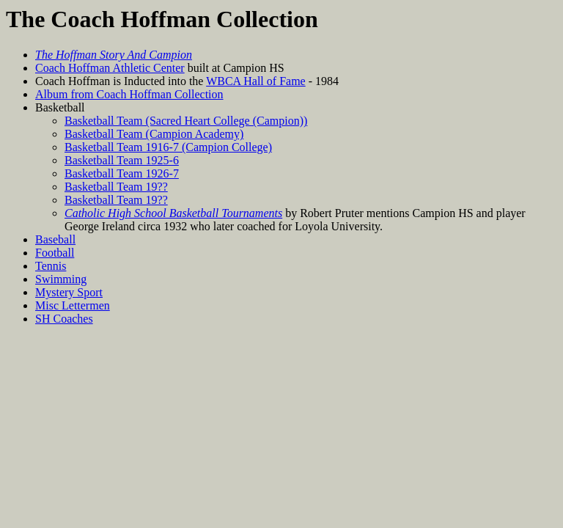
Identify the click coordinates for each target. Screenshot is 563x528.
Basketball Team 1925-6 (122, 160)
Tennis (50, 266)
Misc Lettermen (72, 305)
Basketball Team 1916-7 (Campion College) (168, 147)
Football (54, 252)
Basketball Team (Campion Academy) (154, 134)
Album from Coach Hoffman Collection (129, 94)
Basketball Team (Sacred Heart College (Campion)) (186, 120)
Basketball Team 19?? (116, 186)
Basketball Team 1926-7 (122, 173)
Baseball (55, 239)
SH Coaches (64, 318)
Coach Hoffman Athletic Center (110, 68)
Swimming (61, 279)
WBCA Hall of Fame (256, 81)
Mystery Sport (69, 292)
